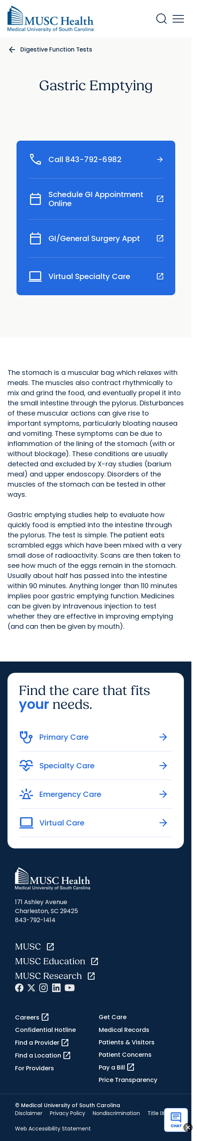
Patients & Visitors (127, 1042)
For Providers (34, 1068)
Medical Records (124, 1030)
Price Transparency (128, 1080)
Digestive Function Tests (56, 49)
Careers (32, 1017)
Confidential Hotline (45, 1030)
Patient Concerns (125, 1054)
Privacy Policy (67, 1113)
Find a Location (43, 1055)
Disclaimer (28, 1113)
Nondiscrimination (116, 1113)
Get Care (112, 1017)
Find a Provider (42, 1043)
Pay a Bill (117, 1067)
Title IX (156, 1113)
